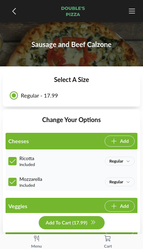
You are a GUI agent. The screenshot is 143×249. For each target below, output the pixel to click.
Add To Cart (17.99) (71, 223)
